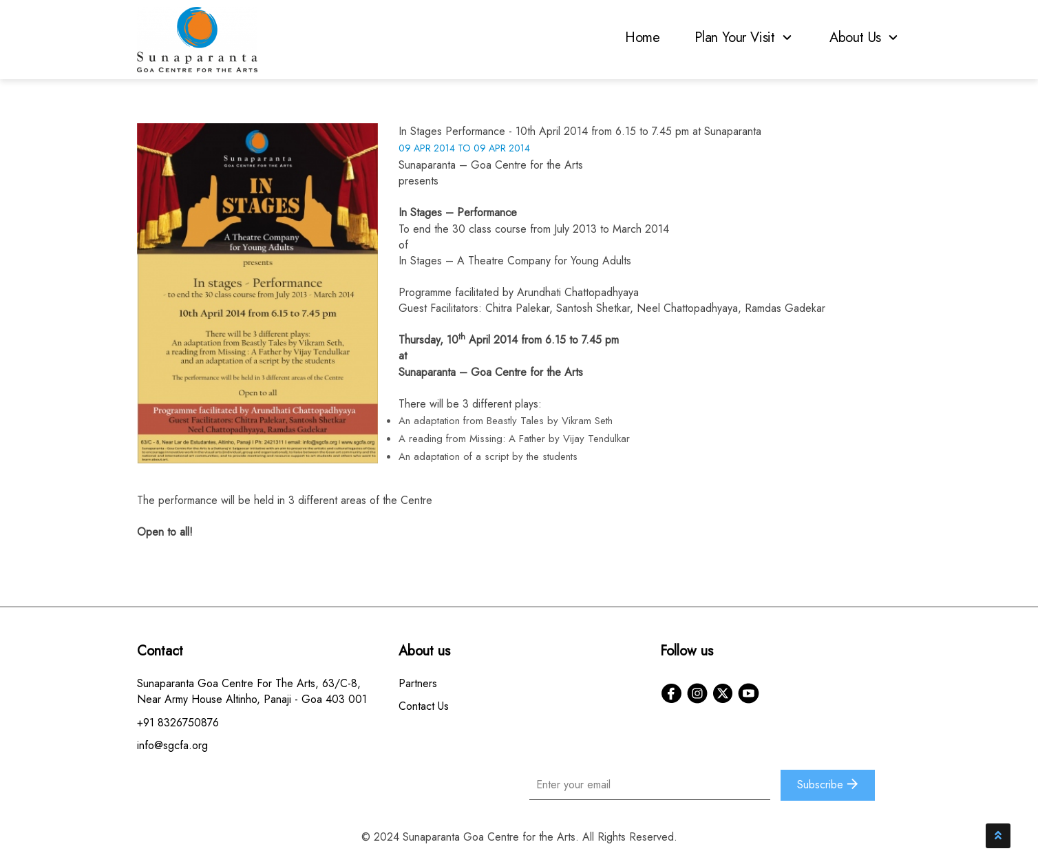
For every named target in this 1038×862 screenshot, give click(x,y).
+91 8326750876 (178, 722)
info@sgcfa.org (172, 745)
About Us (865, 38)
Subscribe (827, 784)
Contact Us (424, 706)
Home (642, 38)
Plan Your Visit (745, 38)
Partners (418, 683)
